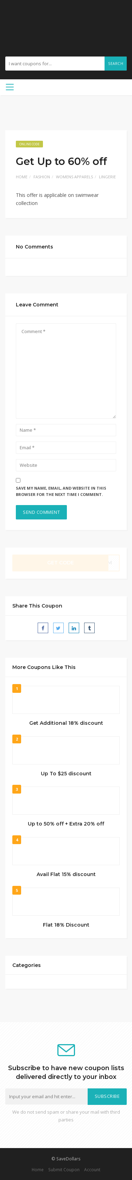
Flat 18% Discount (66, 925)
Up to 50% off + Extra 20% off (66, 824)
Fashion (41, 176)
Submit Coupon (64, 1169)
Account (92, 1169)
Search (115, 63)
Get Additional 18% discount (66, 723)
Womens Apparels (74, 176)
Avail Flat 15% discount (66, 874)
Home (21, 176)
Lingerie (107, 176)
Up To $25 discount (66, 773)
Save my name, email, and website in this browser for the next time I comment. (61, 491)
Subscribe (107, 1096)
